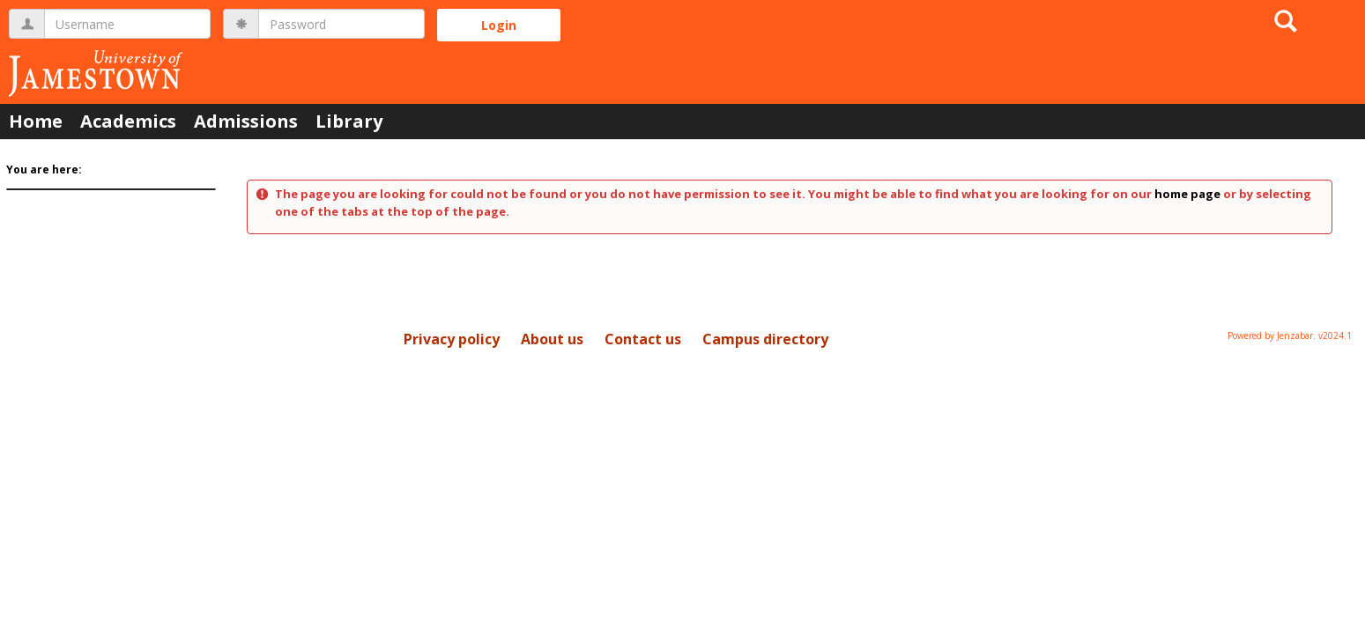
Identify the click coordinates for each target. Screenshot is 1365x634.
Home (36, 121)
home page (1187, 194)
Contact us (643, 339)
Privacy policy (452, 339)
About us (552, 339)
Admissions (246, 121)
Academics (128, 121)
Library (348, 121)
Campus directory (765, 339)
